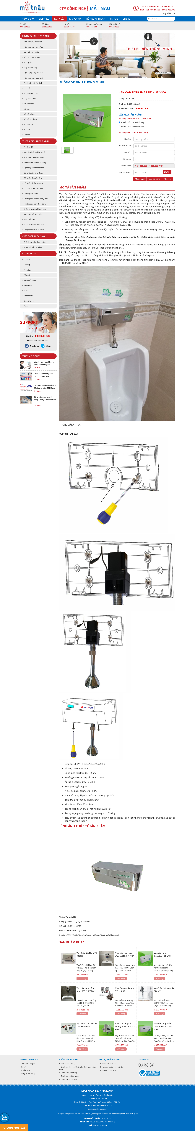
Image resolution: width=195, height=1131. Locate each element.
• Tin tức (23, 1067)
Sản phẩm (59, 18)
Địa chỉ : (127, 152)
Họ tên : (127, 139)
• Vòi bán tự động (29, 119)
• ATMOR (26, 275)
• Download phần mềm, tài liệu (111, 1067)
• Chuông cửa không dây (32, 188)
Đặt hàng (82, 978)
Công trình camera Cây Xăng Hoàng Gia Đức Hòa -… (45, 400)
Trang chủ (28, 18)
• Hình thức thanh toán (107, 1070)
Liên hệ (126, 18)
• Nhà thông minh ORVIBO (33, 157)
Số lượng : (127, 159)
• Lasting (26, 264)
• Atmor (25, 306)
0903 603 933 (14, 1127)
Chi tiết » (38, 368)
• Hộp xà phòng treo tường (33, 78)
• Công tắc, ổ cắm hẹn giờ (32, 183)
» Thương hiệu (30, 253)
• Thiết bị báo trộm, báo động (34, 204)
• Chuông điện (28, 147)
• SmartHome (28, 301)
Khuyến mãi (75, 18)
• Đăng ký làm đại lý (27, 1074)
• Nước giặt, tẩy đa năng (32, 247)
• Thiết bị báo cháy (30, 193)
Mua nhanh (140, 179)
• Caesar (26, 259)
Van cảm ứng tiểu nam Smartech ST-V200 (163, 1026)
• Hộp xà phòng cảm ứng (32, 47)
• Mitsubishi (27, 285)
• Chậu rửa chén (29, 98)
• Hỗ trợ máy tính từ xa (107, 1063)
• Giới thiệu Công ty (27, 1063)
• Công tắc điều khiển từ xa (33, 229)
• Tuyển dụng (25, 1070)
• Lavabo (26, 134)
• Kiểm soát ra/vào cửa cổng (34, 162)
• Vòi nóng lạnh (28, 114)
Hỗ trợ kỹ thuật (95, 18)
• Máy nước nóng (29, 67)
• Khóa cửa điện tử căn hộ (33, 224)
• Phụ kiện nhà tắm (30, 93)
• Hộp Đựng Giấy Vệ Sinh (32, 72)
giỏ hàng (169, 13)
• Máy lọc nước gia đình (32, 214)
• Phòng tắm (27, 62)
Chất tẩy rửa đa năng (34, 236)
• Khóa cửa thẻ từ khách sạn (34, 209)
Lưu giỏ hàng (154, 179)
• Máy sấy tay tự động (31, 52)
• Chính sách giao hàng (68, 1072)
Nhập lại (167, 179)
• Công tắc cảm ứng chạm (32, 173)
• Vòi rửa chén (28, 103)
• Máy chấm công (29, 219)
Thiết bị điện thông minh (35, 141)
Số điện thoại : (125, 145)
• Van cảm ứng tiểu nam (32, 41)
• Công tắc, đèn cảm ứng (32, 178)
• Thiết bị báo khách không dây (35, 198)
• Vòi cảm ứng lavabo (31, 57)
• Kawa (25, 290)
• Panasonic (27, 295)
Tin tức (114, 18)
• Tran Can (26, 270)
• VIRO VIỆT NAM (29, 280)
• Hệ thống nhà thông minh (33, 167)
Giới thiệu (44, 18)
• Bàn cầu (26, 129)
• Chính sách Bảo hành (68, 1079)
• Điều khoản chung (66, 1063)
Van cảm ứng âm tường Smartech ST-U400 (125, 1026)
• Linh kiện (26, 88)
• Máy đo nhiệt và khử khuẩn (34, 152)
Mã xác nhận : (125, 172)
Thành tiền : (126, 165)
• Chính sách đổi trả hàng (69, 1076)
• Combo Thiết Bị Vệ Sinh (32, 83)
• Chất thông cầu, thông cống (34, 242)
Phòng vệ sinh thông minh (36, 36)
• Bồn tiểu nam (28, 124)
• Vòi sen (26, 109)
